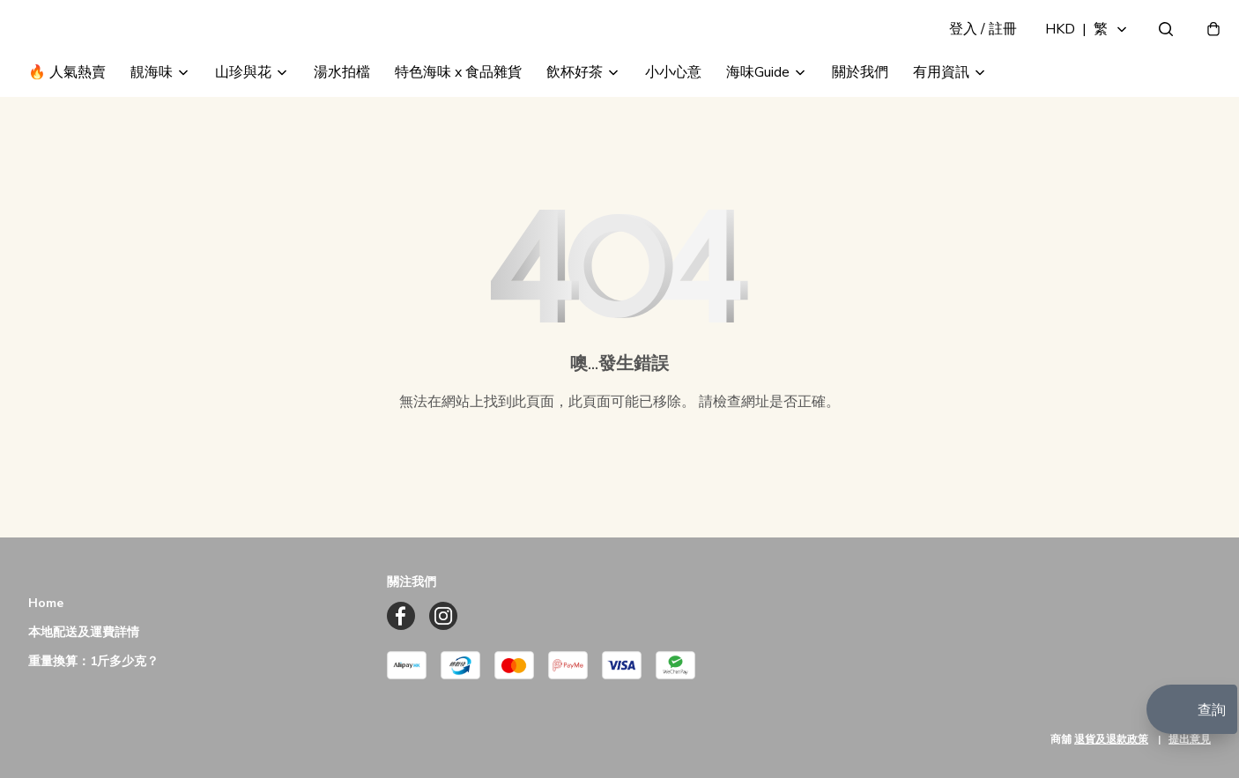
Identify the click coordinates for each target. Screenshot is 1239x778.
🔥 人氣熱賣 (67, 112)
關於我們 (860, 112)
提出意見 (1190, 739)
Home (45, 604)
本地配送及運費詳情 (83, 633)
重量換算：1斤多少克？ (93, 662)
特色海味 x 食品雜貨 (458, 112)
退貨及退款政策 (1111, 739)
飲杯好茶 (574, 112)
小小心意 (673, 112)
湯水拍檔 (342, 112)
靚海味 (151, 112)
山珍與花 (243, 112)
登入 (970, 49)
